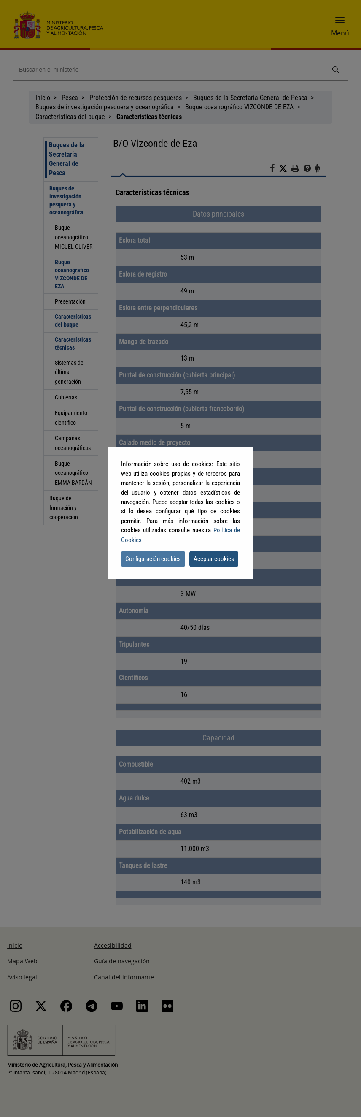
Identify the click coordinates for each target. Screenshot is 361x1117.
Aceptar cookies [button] (214, 559)
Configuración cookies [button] (153, 559)
